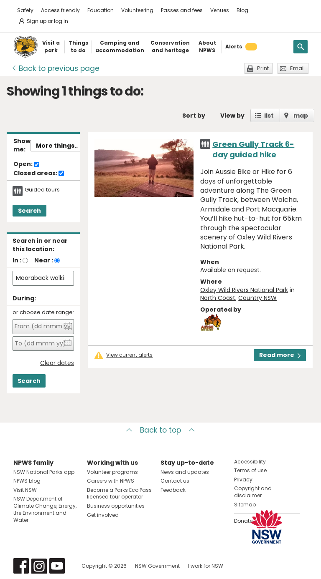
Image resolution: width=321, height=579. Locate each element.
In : (17, 260)
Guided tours (42, 190)
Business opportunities (116, 505)
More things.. (57, 145)
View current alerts (129, 355)
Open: (26, 164)
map (300, 115)
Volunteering (137, 10)
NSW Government (157, 565)
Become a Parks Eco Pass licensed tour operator (119, 493)
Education (100, 10)
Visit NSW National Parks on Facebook (21, 566)
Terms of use (250, 470)
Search (29, 210)
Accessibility (250, 461)
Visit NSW (25, 489)
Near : (43, 260)
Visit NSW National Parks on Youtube (57, 566)
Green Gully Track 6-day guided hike (253, 149)
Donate (243, 520)
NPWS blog (27, 480)
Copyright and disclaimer (253, 492)
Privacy (243, 479)
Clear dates (57, 363)
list (269, 115)
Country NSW (257, 298)
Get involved (103, 515)
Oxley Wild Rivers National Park (244, 290)
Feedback (173, 489)
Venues (219, 10)
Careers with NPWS (110, 480)
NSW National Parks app (43, 472)
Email (297, 68)
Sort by (193, 115)
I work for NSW (205, 565)
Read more (280, 355)
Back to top (160, 430)
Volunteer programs (112, 472)
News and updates (184, 472)
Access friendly (60, 10)
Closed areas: (38, 173)
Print (263, 68)
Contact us (174, 480)
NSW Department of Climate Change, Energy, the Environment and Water (44, 509)
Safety (25, 10)
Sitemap (245, 504)
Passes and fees (182, 10)
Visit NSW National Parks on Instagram (39, 566)
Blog (242, 10)
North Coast (217, 298)
